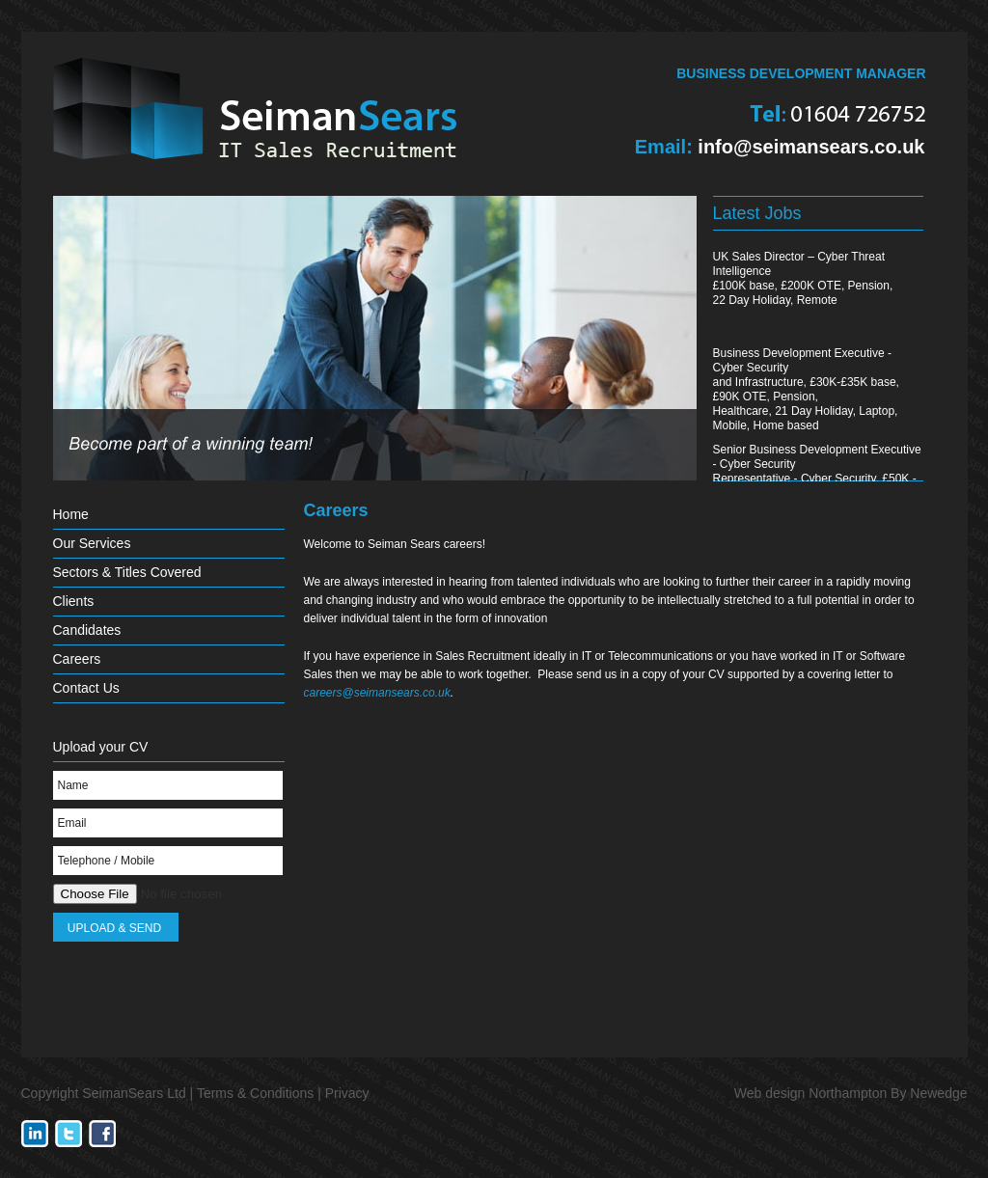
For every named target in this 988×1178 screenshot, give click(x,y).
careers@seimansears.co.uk (377, 692)
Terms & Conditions (255, 1093)
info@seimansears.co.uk (811, 146)
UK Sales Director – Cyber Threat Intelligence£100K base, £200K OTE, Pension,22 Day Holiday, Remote (803, 278)
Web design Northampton (811, 1093)
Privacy (347, 1093)
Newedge (938, 1093)
